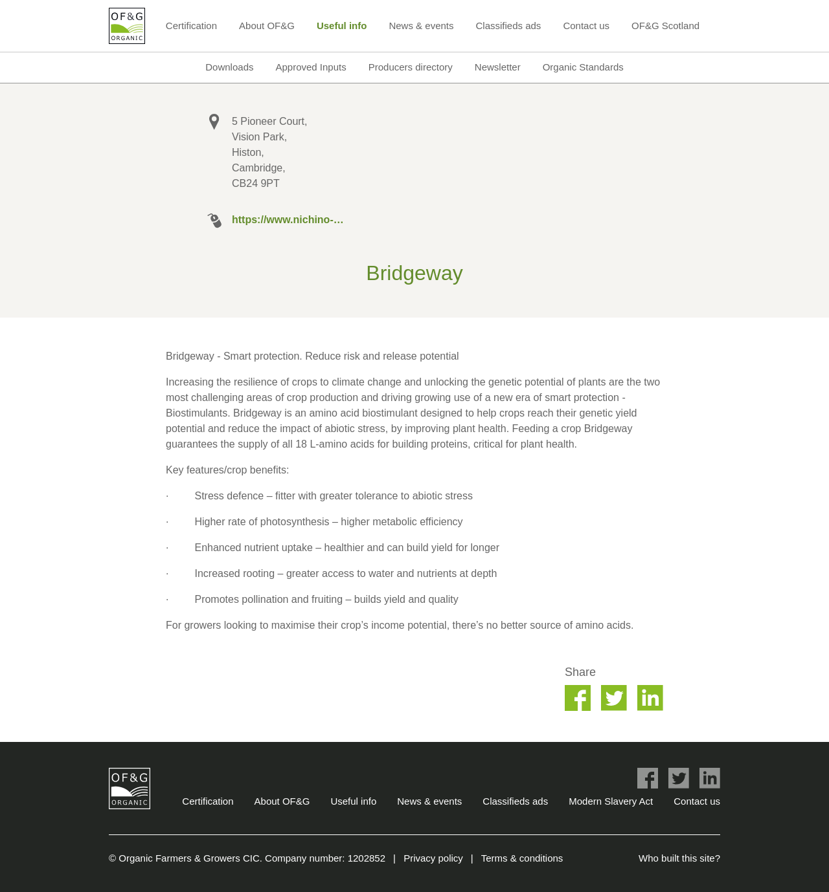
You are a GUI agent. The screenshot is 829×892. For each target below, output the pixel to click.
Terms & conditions (522, 858)
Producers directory (411, 66)
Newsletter (498, 66)
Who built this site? (679, 858)
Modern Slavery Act (611, 801)
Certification (191, 25)
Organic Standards (583, 66)
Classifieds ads (508, 25)
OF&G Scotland (665, 25)
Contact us (586, 25)
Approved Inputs (310, 66)
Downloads (229, 66)
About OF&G (267, 25)
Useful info (342, 25)
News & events (421, 25)
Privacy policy (433, 858)
